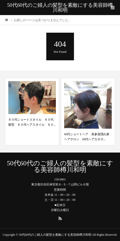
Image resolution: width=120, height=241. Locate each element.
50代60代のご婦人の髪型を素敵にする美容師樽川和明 (60, 7)
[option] (32, 111)
